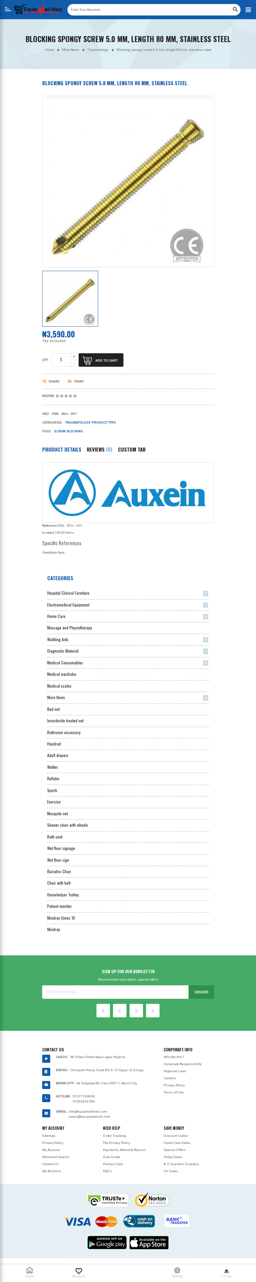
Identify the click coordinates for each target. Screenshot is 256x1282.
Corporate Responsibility (183, 1064)
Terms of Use (173, 1092)
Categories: (52, 422)
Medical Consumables (65, 662)
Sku (45, 414)
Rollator (53, 778)
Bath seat (54, 837)
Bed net (53, 709)
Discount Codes (176, 1136)
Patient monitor (59, 906)
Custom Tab (132, 449)
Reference (49, 525)
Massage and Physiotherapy (69, 627)
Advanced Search (55, 1157)
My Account (51, 1150)
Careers (170, 1078)
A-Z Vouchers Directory (181, 1164)
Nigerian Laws (175, 1071)
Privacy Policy (174, 1085)
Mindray (53, 929)
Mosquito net (57, 813)
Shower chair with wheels (67, 825)
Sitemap (48, 1136)
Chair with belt (58, 883)
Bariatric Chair (59, 871)
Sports (52, 790)
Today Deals (173, 1157)
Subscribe (201, 991)
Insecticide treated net (65, 720)
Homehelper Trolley (63, 894)
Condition (49, 552)
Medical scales (59, 686)
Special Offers (175, 1150)
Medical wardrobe (61, 674)
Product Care (113, 1164)
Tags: (47, 431)
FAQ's (107, 1171)
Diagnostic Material (63, 651)
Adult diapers (57, 755)
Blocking (75, 431)
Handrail (54, 744)
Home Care (56, 616)
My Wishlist (51, 1171)
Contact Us (50, 1164)
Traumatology (77, 422)
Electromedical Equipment (68, 604)
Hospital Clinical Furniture (68, 593)
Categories (60, 578)
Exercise (54, 801)
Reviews (99, 449)
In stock (48, 532)
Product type (104, 422)
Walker (52, 767)
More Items (56, 697)
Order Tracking (114, 1136)
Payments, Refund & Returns (124, 1150)
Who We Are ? (174, 1057)
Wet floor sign (58, 860)
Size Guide (111, 1157)
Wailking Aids (57, 639)
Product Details (61, 449)
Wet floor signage (61, 848)
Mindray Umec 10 (61, 918)
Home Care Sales (177, 1143)
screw (59, 431)
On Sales (171, 1171)
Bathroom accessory (64, 732)
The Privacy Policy (116, 1143)
